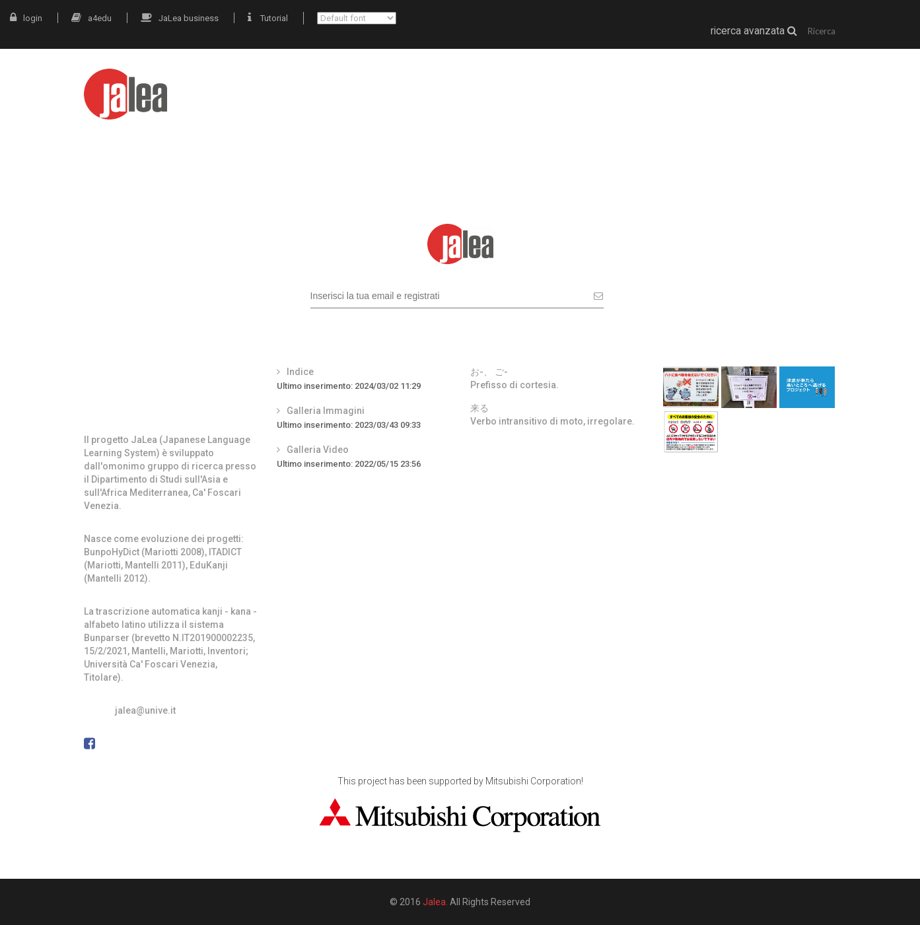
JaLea (542, 84)
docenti (815, 84)
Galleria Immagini (326, 410)
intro (489, 84)
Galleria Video (318, 449)
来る (479, 408)
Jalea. (435, 902)
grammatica (736, 84)
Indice (300, 371)
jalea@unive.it (145, 710)
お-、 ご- (489, 371)
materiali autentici (631, 84)
